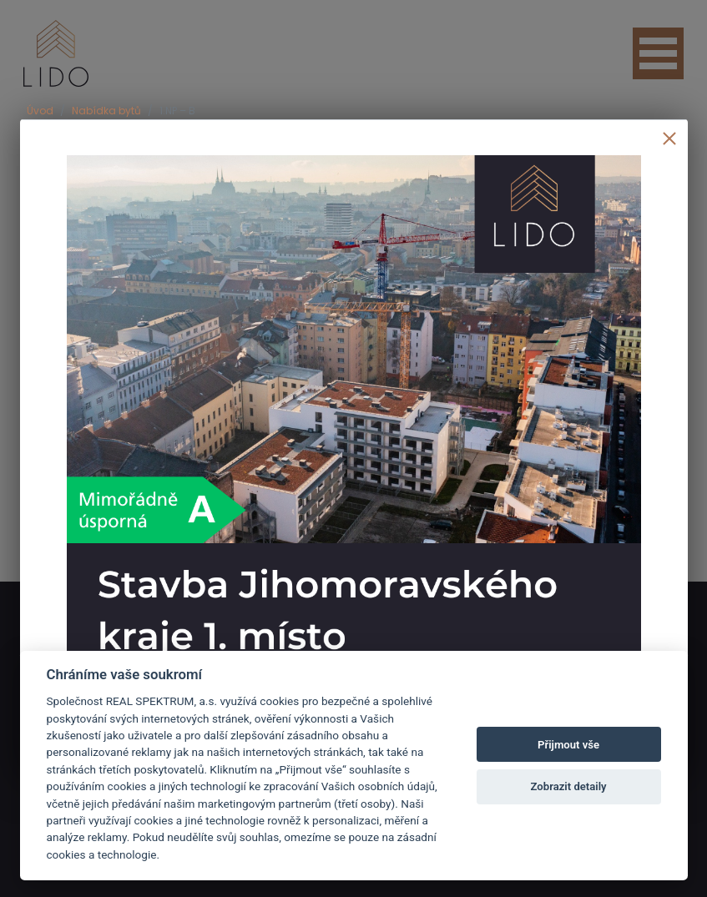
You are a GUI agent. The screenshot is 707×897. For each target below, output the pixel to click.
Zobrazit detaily (569, 786)
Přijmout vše (568, 744)
